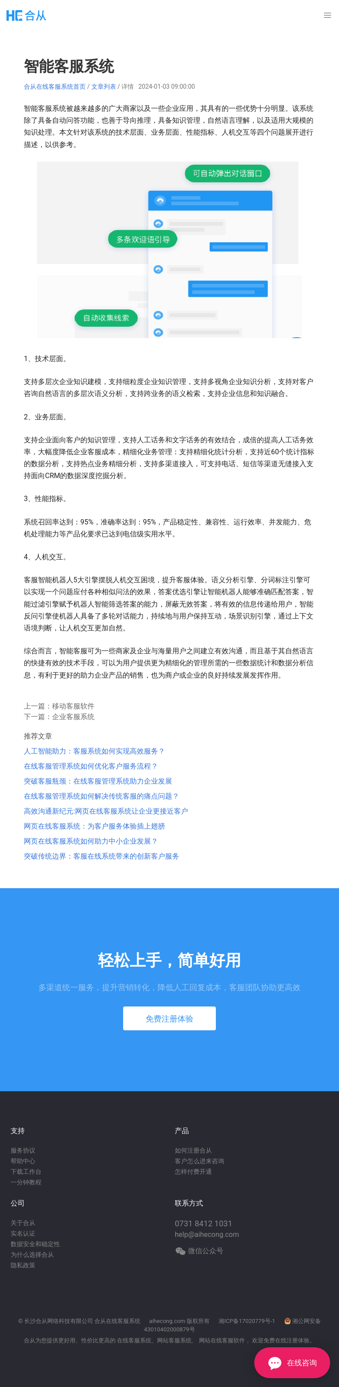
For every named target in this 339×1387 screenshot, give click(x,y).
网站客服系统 (174, 1340)
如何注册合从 (193, 1150)
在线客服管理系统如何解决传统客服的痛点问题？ (101, 796)
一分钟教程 (26, 1182)
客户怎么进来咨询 (199, 1161)
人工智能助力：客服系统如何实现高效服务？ (94, 751)
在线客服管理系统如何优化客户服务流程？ (91, 766)
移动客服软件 (73, 706)
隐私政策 (23, 1265)
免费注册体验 (169, 1018)
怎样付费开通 (193, 1171)
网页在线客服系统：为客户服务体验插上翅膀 (94, 826)
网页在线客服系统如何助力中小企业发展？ (91, 841)
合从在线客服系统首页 (55, 86)
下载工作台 (26, 1171)
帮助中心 (23, 1161)
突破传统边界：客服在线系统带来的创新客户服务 (101, 856)
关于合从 (23, 1222)
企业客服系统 (73, 716)
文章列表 (103, 86)
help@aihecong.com (207, 1234)
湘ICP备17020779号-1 (246, 1321)
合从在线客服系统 (117, 1321)
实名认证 (23, 1233)
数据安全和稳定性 (35, 1244)
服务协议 (23, 1150)
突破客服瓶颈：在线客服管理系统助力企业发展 (98, 781)
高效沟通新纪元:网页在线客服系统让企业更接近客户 (106, 811)
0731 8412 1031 (203, 1223)
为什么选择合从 (32, 1254)
